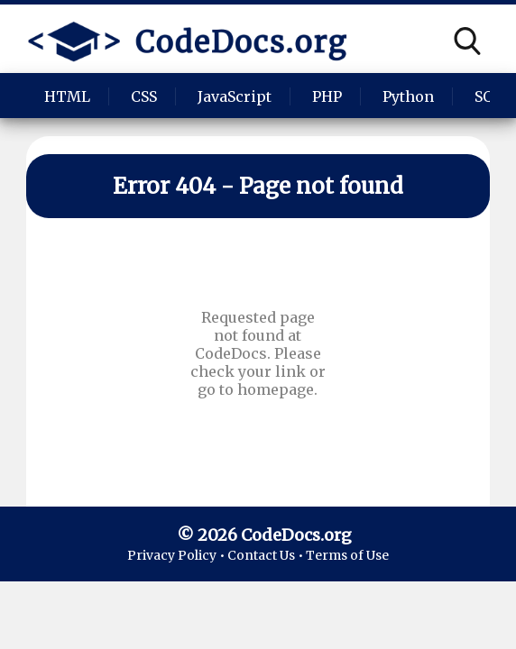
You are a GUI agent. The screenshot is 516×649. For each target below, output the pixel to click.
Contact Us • (266, 555)
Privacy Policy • (177, 555)
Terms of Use (347, 555)
